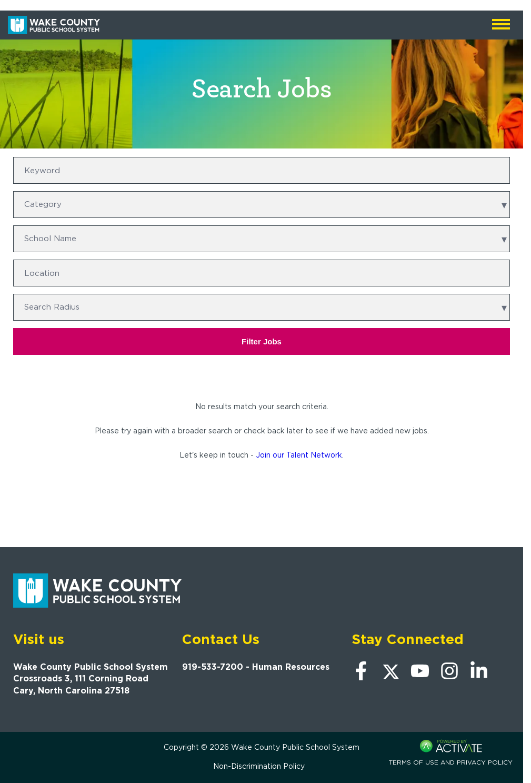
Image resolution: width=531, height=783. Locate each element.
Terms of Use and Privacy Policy (451, 762)
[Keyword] (261, 170)
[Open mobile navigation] (501, 25)
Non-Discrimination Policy (259, 766)
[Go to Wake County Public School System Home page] (54, 25)
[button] (503, 273)
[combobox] (261, 273)
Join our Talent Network (299, 455)
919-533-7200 (212, 667)
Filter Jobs (262, 341)
